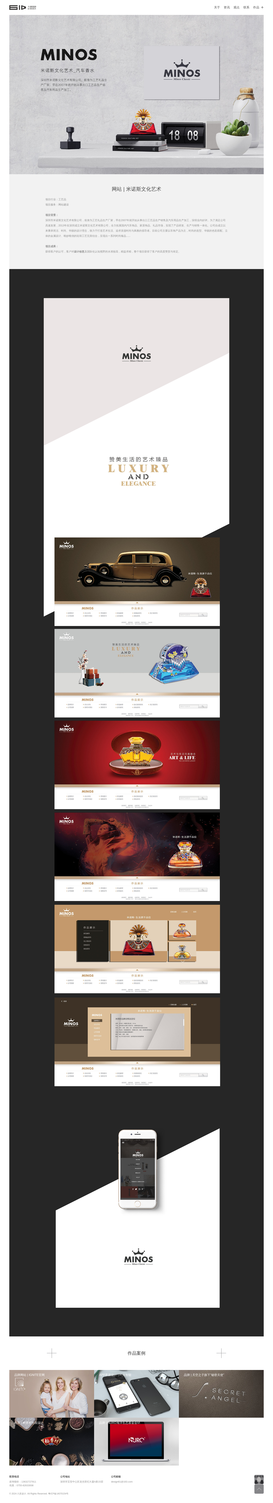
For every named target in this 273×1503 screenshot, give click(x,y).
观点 (237, 7)
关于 (217, 7)
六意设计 (22, 7)
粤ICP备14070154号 (58, 1493)
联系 (246, 7)
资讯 (227, 7)
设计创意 (79, 251)
